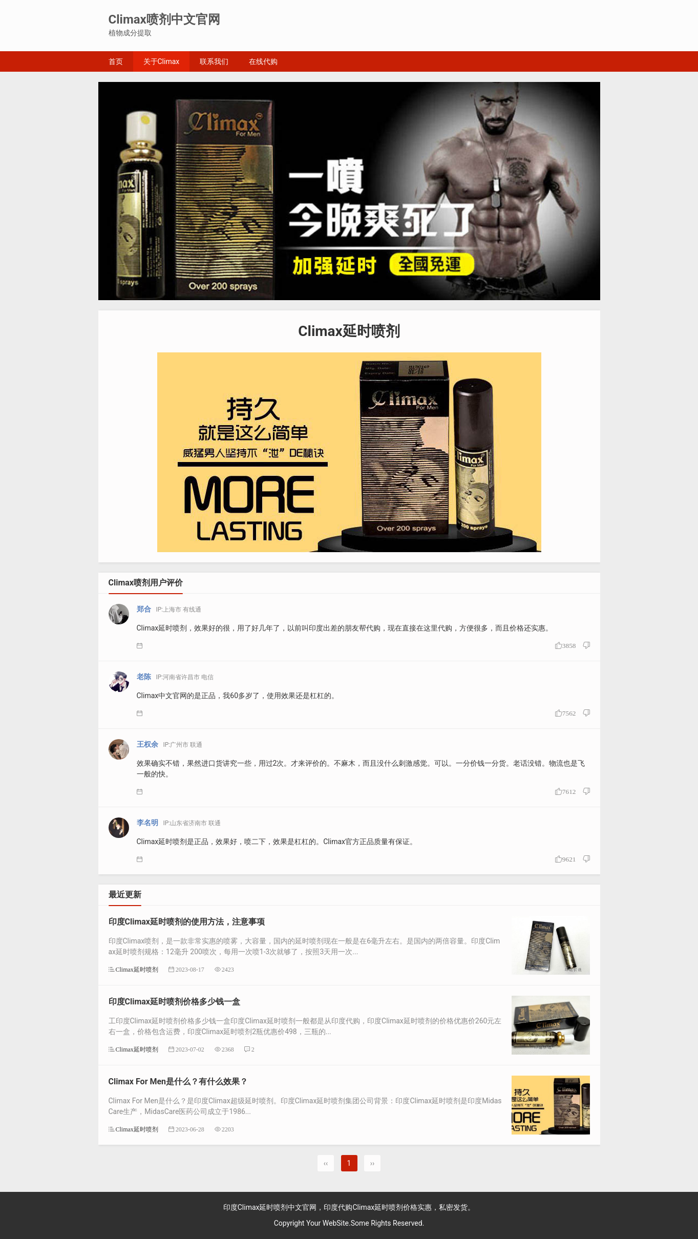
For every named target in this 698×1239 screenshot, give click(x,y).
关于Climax (161, 61)
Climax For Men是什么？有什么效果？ (178, 1081)
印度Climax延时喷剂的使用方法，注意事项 (187, 922)
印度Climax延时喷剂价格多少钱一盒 (175, 1001)
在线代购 (263, 61)
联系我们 (214, 61)
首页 (116, 61)
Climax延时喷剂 (137, 969)
